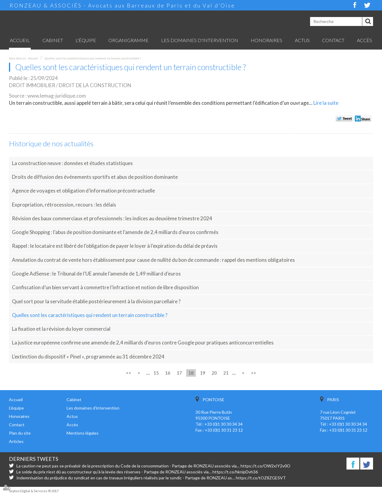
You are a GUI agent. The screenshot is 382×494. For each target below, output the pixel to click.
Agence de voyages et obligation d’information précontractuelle (83, 190)
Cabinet (52, 40)
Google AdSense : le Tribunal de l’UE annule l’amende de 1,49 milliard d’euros (96, 273)
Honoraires (266, 40)
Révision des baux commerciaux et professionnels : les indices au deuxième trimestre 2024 (112, 218)
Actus (302, 40)
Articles (16, 441)
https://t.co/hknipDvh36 (235, 471)
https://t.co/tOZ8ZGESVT (261, 477)
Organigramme (128, 40)
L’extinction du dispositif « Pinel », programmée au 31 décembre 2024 (88, 356)
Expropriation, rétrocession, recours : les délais (64, 204)
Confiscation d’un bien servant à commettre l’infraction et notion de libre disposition (105, 287)
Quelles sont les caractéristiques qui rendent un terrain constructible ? (92, 58)
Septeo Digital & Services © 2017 (33, 491)
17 (179, 372)
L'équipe (86, 40)
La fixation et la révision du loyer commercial (61, 329)
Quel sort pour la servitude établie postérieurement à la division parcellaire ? (96, 301)
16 (167, 372)
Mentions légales (82, 432)
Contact (333, 40)
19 (202, 372)
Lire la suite (325, 103)
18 (191, 372)
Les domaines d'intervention (199, 40)
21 (226, 372)
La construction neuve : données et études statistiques (72, 163)
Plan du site (20, 432)
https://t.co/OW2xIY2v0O (265, 465)
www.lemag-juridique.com (56, 96)
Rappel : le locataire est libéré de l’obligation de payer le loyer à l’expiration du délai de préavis (115, 246)
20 (214, 372)
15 (156, 372)
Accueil (20, 40)
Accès (364, 40)
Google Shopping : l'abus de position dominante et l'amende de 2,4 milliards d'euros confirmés (115, 232)
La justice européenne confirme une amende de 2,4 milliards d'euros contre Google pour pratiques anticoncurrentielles (143, 342)
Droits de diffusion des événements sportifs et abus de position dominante (95, 177)
